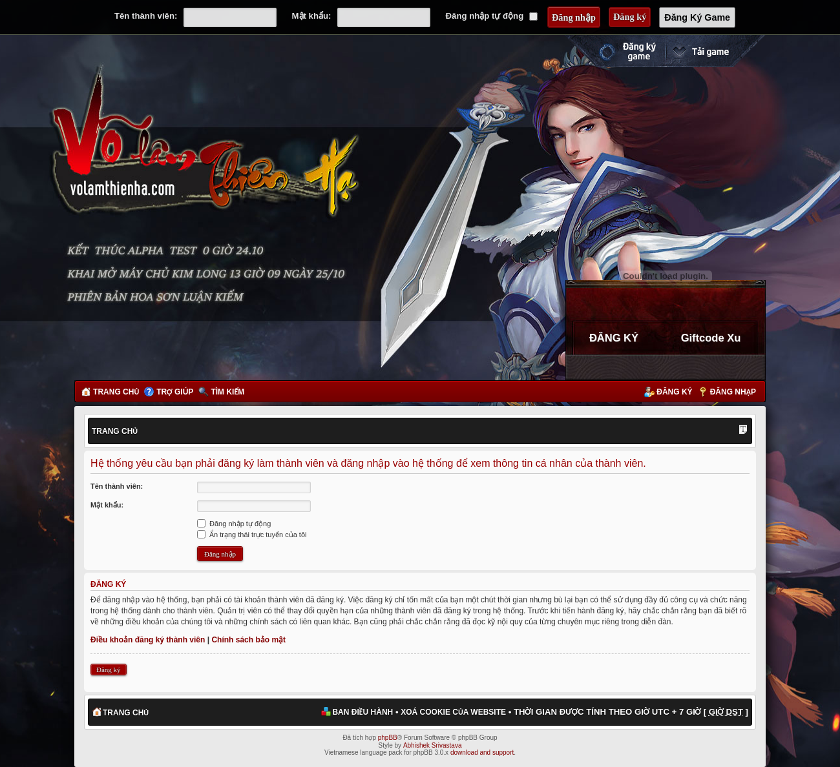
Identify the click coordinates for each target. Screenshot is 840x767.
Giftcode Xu (711, 337)
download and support (482, 752)
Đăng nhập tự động (492, 16)
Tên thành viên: (145, 16)
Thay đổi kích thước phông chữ (743, 430)
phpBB (387, 737)
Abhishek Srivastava (432, 745)
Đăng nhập (733, 391)
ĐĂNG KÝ (613, 337)
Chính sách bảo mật (248, 639)
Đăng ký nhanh (614, 51)
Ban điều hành (362, 712)
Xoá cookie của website (453, 712)
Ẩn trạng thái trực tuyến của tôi (251, 534)
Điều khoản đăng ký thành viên (147, 639)
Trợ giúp (174, 391)
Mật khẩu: (311, 16)
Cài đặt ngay (715, 51)
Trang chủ (116, 391)
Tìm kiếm (227, 391)
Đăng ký (674, 391)
